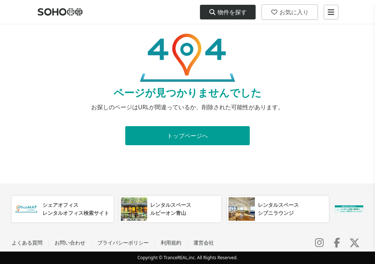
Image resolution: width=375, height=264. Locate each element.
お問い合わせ (70, 242)
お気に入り (290, 12)
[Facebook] (337, 243)
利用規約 (171, 242)
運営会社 (203, 242)
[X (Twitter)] (354, 243)
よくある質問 (27, 242)
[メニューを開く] (331, 12)
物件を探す (228, 12)
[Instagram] (319, 243)
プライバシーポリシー (123, 242)
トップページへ (187, 136)
